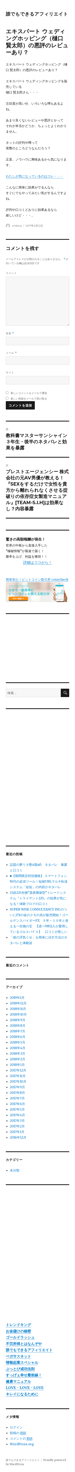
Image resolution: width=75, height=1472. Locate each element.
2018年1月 (17, 1065)
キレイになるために (22, 1394)
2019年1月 (17, 998)
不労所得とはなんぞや (24, 1343)
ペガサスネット (18, 1356)
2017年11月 (18, 1076)
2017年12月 (18, 1070)
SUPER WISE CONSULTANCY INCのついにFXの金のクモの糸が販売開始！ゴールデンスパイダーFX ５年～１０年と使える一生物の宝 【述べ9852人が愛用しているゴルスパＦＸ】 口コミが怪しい (39, 920)
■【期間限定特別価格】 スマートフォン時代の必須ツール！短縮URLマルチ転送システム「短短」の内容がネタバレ (39, 881)
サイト (10, 372)
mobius (17, 225)
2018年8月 (17, 1026)
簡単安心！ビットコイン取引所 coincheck (37, 579)
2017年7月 (17, 1098)
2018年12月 (18, 1003)
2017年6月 (17, 1104)
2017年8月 (17, 1093)
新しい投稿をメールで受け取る (29, 398)
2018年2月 (17, 1059)
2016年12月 (18, 1137)
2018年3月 (17, 1053)
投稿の (18, 1433)
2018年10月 (18, 1014)
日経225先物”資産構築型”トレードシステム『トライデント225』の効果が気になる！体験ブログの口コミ (38, 898)
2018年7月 (17, 1031)
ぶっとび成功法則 (20, 1369)
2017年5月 (17, 1109)
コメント (11, 273)
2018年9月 (17, 1020)
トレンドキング (18, 1324)
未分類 (14, 1170)
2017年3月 (17, 1121)
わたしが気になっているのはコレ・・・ (34, 176)
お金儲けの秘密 (18, 1331)
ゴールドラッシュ (20, 1337)
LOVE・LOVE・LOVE (25, 1387)
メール (11, 353)
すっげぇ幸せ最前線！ (24, 1375)
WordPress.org (22, 1444)
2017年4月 (17, 1115)
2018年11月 (18, 1009)
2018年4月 (17, 1048)
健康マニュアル (18, 1381)
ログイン (16, 1427)
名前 (10, 333)
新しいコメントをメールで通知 (29, 393)
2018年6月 (17, 1037)
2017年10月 (18, 1081)
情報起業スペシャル (22, 1362)
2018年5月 (17, 1042)
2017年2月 (17, 1126)
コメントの (21, 1438)
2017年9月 (17, 1087)
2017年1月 (17, 1132)
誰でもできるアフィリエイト (37, 14)
